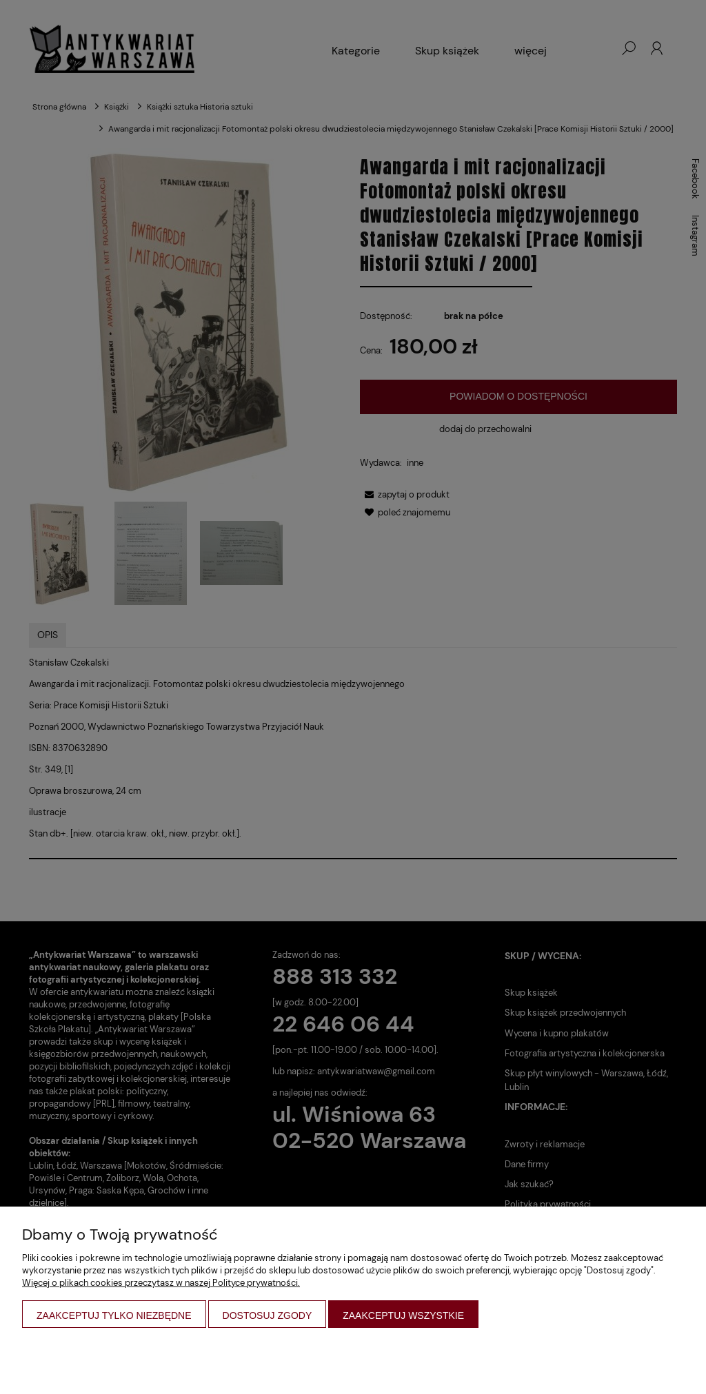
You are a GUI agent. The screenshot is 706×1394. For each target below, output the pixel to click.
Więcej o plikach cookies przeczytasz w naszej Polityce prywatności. (161, 1283)
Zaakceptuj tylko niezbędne (114, 1315)
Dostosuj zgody (267, 1315)
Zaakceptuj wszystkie (403, 1315)
